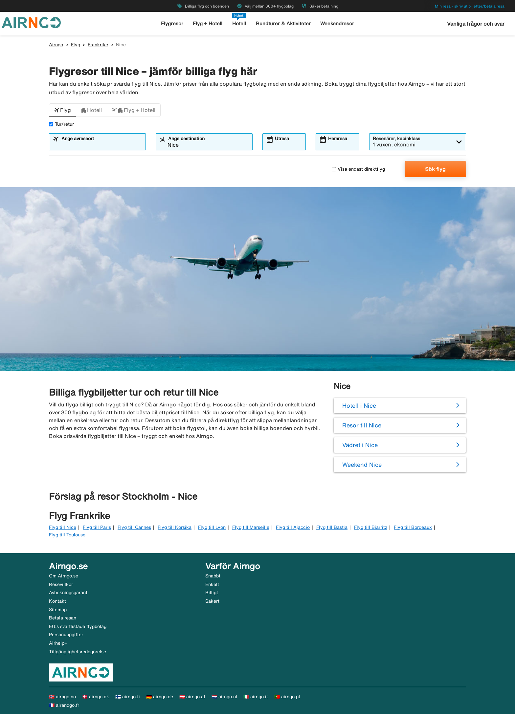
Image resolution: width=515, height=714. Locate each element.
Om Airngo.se (63, 575)
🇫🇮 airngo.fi (127, 696)
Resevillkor (61, 584)
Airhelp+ (58, 643)
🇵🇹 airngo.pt (287, 696)
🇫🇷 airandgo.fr (64, 705)
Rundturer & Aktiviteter (283, 23)
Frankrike (98, 44)
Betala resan (62, 618)
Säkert (212, 601)
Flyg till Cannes (134, 527)
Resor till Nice (361, 425)
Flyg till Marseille (250, 527)
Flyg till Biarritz (370, 527)
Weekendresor (337, 23)
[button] (62, 110)
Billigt (211, 592)
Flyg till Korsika (174, 527)
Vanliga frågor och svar (475, 23)
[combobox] (101, 145)
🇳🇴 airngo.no (62, 696)
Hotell (239, 23)
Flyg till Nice (62, 527)
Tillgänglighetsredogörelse (77, 651)
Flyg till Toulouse (67, 534)
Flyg (75, 44)
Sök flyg (435, 169)
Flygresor (172, 23)
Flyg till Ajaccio (293, 527)
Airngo (56, 44)
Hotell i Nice (359, 405)
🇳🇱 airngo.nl (224, 696)
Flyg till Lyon (212, 527)
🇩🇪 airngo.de (159, 696)
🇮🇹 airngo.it (255, 696)
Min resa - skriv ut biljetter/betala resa (469, 6)
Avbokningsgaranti (69, 592)
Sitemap (58, 609)
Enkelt (212, 584)
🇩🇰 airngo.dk (95, 696)
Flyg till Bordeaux (413, 527)
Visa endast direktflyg (358, 169)
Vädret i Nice (360, 445)
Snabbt (212, 575)
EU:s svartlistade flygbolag (77, 626)
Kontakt (57, 601)
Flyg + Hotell (207, 23)
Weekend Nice (362, 464)
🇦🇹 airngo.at (192, 696)
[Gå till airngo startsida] (31, 22)
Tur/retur (61, 124)
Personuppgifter (66, 634)
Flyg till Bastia (331, 527)
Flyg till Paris (97, 527)
